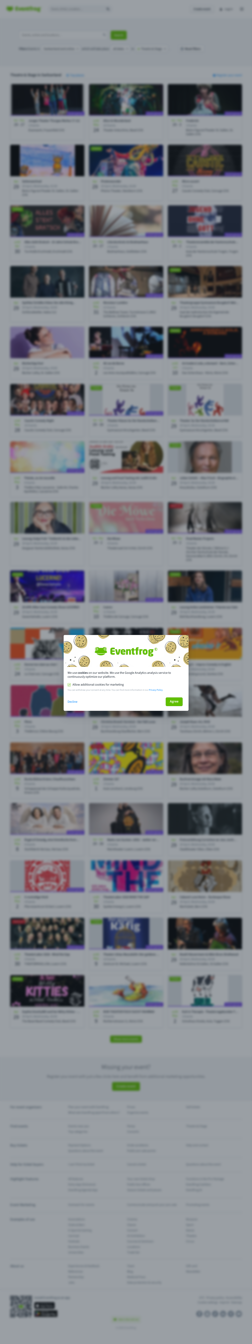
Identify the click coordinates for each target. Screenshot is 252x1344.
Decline (72, 702)
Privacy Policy (156, 690)
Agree (174, 701)
